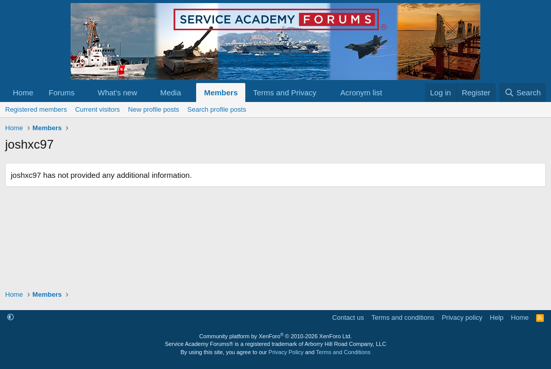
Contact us (348, 317)
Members (221, 92)
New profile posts (153, 109)
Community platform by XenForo (275, 336)
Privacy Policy (285, 352)
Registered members (36, 109)
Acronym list (361, 92)
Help (497, 317)
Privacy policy (462, 317)
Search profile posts (216, 109)
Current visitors (97, 109)
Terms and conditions (402, 317)
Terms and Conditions (343, 352)
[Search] (522, 92)
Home (23, 92)
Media (170, 92)
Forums (62, 92)
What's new (117, 92)
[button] (83, 92)
